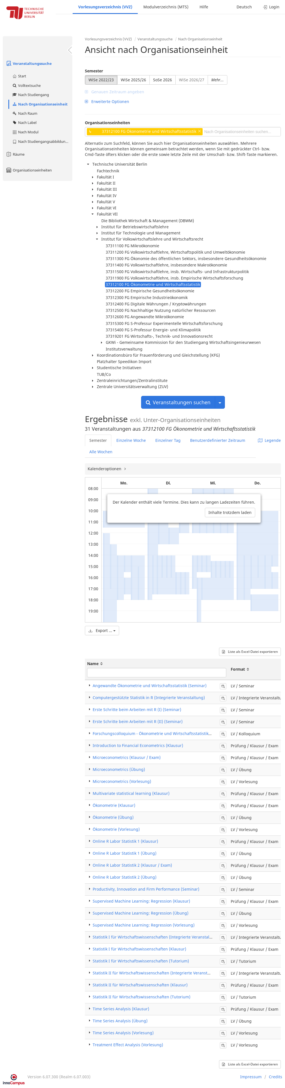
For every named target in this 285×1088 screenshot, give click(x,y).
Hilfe (204, 6)
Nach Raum (24, 113)
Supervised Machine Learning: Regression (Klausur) (141, 901)
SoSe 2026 (162, 79)
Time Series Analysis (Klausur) (121, 1008)
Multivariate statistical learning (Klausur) (131, 793)
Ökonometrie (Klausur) (114, 805)
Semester (94, 70)
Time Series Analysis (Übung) (120, 1020)
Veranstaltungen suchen (178, 402)
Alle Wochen (100, 451)
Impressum (251, 1076)
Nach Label (24, 122)
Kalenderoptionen (105, 468)
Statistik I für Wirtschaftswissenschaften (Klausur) (139, 949)
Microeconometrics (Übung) (119, 769)
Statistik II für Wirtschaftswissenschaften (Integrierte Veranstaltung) (157, 973)
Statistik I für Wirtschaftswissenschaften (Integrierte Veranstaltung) (156, 937)
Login (271, 6)
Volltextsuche (26, 85)
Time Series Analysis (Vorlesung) (123, 1032)
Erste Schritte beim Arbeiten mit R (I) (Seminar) (137, 709)
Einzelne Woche (131, 440)
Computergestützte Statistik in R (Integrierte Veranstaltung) (149, 697)
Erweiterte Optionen (107, 101)
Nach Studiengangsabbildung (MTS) (42, 141)
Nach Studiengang (30, 94)
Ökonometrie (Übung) (113, 817)
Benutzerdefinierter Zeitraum (217, 440)
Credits (275, 1076)
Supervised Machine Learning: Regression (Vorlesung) (144, 925)
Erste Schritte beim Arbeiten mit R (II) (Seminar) (138, 721)
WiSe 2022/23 (101, 79)
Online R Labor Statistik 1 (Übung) (124, 853)
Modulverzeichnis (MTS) (165, 6)
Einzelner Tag (168, 440)
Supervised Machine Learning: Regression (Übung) (140, 913)
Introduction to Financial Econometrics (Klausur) (138, 745)
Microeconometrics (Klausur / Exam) (127, 757)
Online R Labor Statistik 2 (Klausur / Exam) (132, 865)
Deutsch (244, 6)
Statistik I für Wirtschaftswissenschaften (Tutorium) (141, 961)
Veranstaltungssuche (29, 63)
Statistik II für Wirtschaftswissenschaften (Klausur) (140, 984)
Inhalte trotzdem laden (230, 512)
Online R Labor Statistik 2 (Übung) (124, 877)
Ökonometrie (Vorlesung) (116, 829)
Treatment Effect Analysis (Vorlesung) (128, 1044)
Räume (15, 154)
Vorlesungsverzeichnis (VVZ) (105, 6)
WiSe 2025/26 (133, 79)
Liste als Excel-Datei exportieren (250, 651)
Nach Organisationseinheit (40, 104)
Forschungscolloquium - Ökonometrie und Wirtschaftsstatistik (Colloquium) (163, 733)
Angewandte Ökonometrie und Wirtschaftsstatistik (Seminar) (150, 685)
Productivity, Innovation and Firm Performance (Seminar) (146, 889)
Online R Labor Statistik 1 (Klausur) (125, 841)
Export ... (102, 630)
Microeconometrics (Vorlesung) (122, 781)
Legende (269, 440)
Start (19, 76)
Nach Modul (25, 131)
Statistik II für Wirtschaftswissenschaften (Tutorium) (141, 996)
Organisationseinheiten (29, 170)
